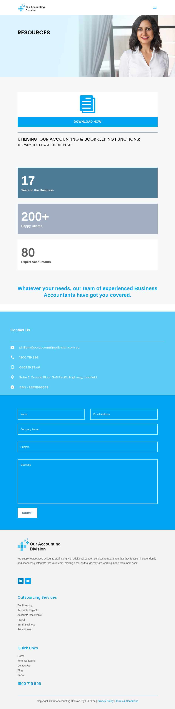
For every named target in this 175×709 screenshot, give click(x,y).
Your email (124, 410)
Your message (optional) (88, 479)
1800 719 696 (28, 357)
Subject (88, 443)
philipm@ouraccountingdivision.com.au (49, 347)
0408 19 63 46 (29, 367)
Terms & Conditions (127, 701)
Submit (27, 512)
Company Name (88, 425)
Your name (51, 410)
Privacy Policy (105, 701)
